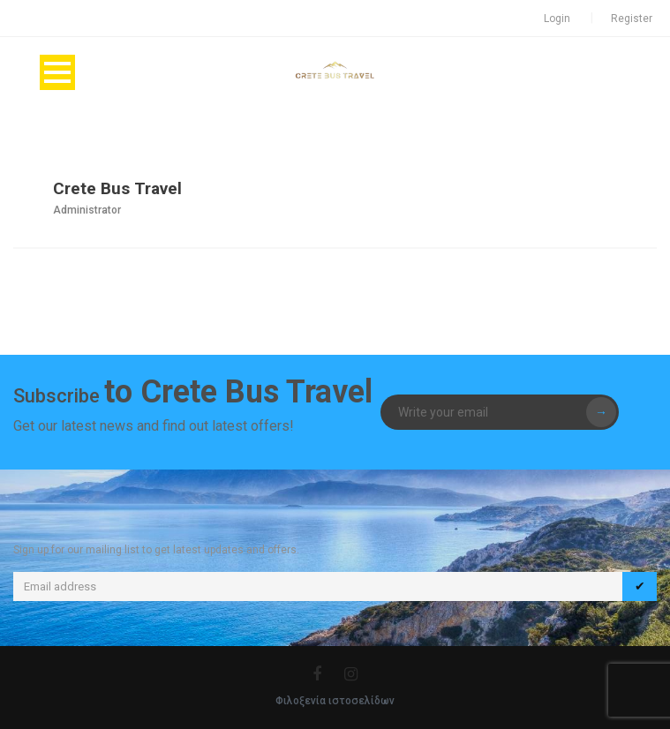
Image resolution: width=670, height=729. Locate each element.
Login (557, 18)
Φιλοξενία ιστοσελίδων (335, 701)
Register (631, 18)
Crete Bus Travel (117, 188)
